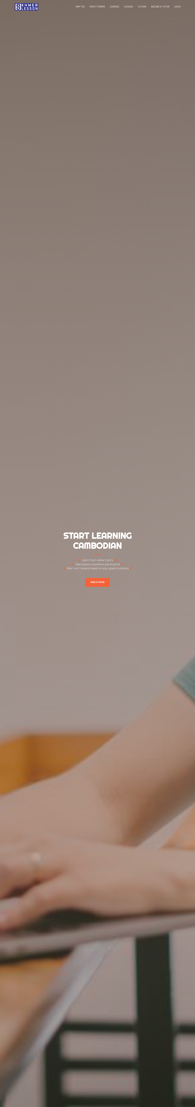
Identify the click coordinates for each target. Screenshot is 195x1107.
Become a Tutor (160, 6)
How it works (97, 6)
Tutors (142, 6)
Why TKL (80, 6)
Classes (128, 6)
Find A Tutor (98, 582)
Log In (177, 6)
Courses (114, 6)
